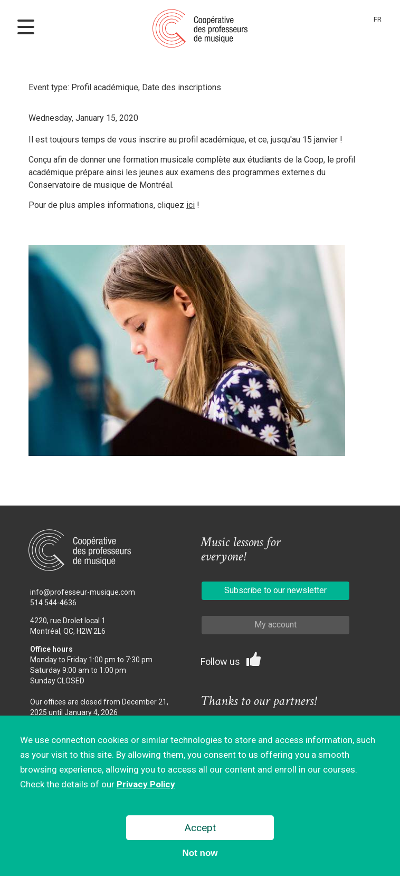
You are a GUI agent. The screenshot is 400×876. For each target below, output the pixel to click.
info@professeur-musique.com (82, 592)
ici (190, 205)
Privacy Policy (146, 786)
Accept (200, 830)
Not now (199, 855)
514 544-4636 (53, 602)
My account (275, 625)
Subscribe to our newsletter (275, 590)
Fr (378, 19)
